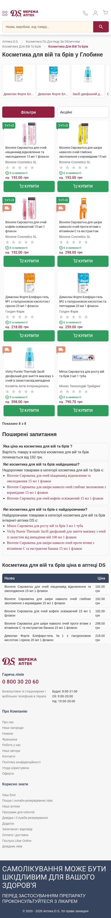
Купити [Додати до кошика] (29, 186)
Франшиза (9, 739)
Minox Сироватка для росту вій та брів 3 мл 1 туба (45, 526)
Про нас (8, 722)
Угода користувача (15, 768)
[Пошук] (101, 26)
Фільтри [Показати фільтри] (28, 112)
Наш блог (9, 795)
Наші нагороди (12, 728)
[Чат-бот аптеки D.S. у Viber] (55, 889)
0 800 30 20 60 (20, 682)
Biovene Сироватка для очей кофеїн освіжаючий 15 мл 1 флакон (55, 498)
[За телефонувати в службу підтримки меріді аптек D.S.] (85, 15)
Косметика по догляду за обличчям (53, 41)
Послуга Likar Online (16, 841)
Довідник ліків (12, 846)
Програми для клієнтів (18, 812)
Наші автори (11, 751)
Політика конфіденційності (21, 762)
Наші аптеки (11, 806)
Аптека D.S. (10, 41)
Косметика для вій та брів (21, 46)
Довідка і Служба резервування (25, 818)
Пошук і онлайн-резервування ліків (27, 800)
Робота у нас (11, 745)
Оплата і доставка (15, 835)
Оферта (8, 773)
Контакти (8, 756)
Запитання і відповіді (17, 829)
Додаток (8, 823)
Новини (7, 733)
